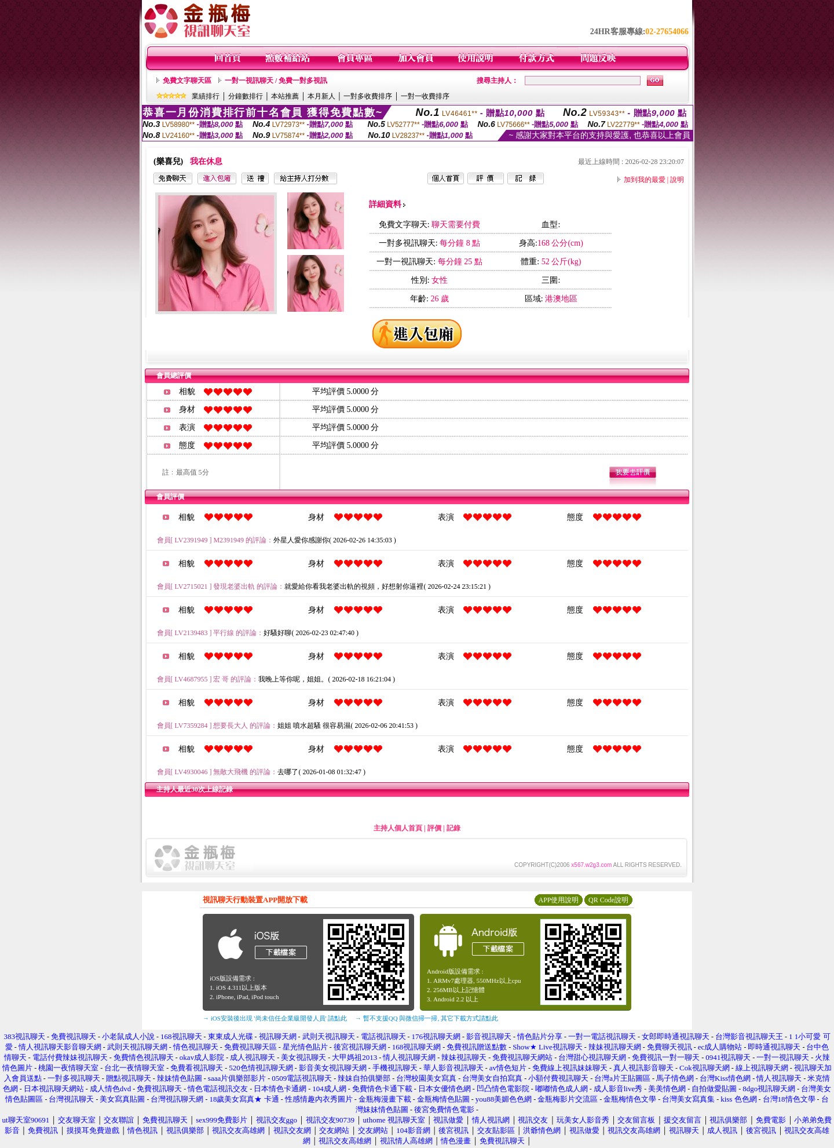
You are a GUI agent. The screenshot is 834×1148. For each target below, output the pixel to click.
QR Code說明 (608, 900)
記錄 (453, 828)
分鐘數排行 (245, 96)
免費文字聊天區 (187, 80)
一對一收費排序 (425, 96)
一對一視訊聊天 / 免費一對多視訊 (276, 80)
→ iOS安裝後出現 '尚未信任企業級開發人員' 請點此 (275, 1018)
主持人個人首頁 (398, 828)
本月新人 (321, 96)
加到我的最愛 (644, 180)
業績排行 (206, 96)
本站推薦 (285, 96)
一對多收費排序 (367, 96)
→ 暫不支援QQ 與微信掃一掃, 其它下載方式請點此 (426, 1018)
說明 (677, 180)
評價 (434, 828)
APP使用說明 (558, 900)
